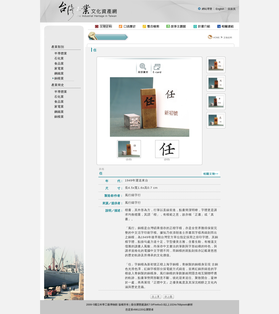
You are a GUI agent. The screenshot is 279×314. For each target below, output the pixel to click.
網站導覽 (207, 8)
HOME (216, 37)
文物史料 (227, 37)
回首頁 (232, 8)
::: (195, 8)
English (220, 8)
